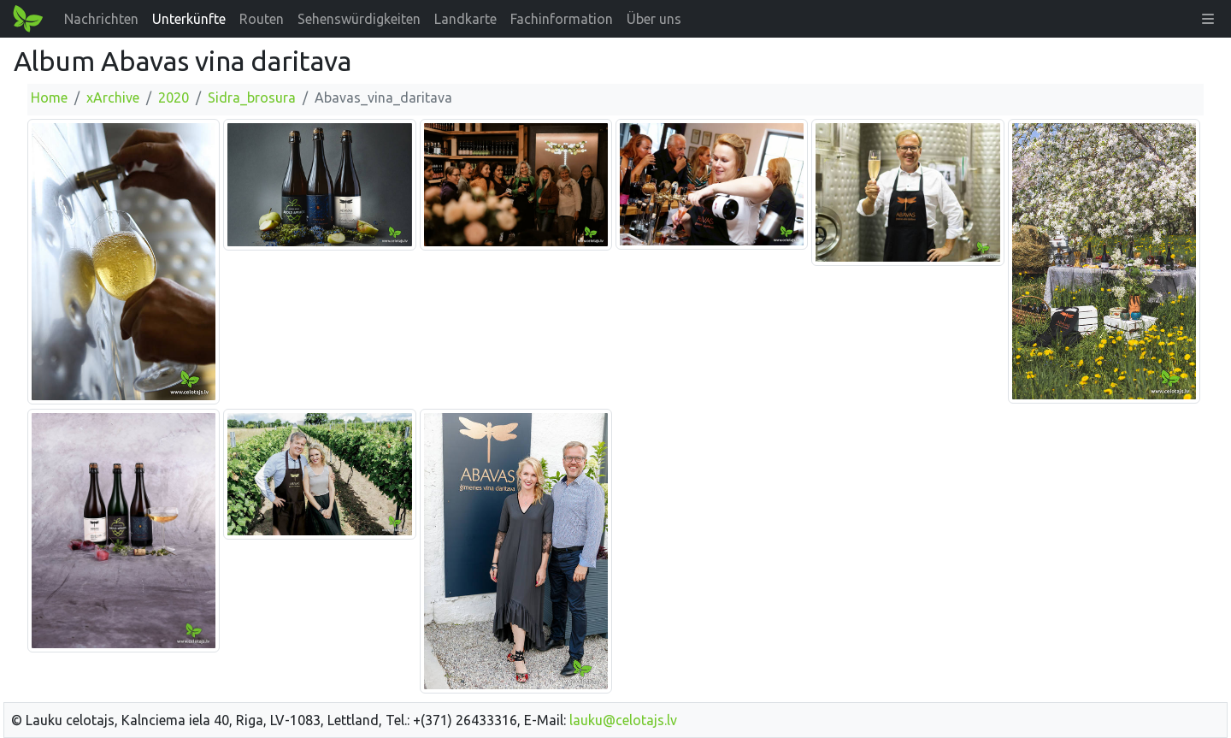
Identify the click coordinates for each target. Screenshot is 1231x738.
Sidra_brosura (252, 97)
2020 (173, 97)
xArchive (112, 97)
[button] (1208, 19)
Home (49, 97)
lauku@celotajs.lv (623, 720)
